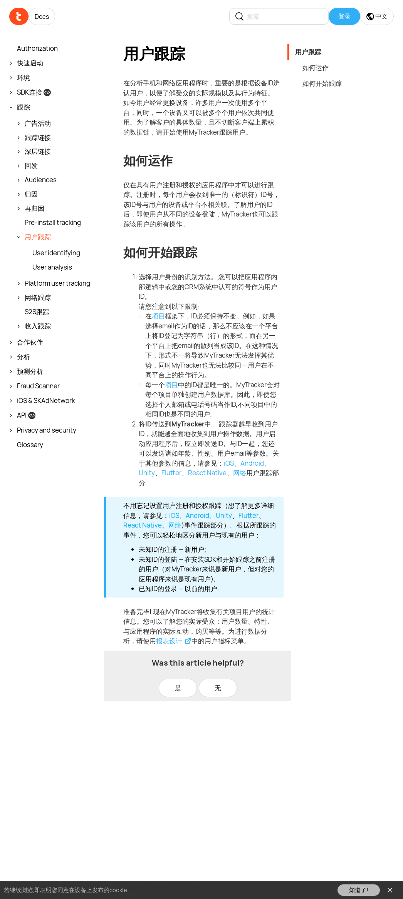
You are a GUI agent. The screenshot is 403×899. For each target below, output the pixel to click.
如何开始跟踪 (322, 83)
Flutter (171, 472)
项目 (158, 315)
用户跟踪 (308, 51)
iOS (229, 463)
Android (252, 463)
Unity (147, 472)
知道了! (358, 890)
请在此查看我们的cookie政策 (166, 890)
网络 (239, 472)
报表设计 (169, 640)
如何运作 (315, 67)
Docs (42, 16)
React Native (207, 472)
